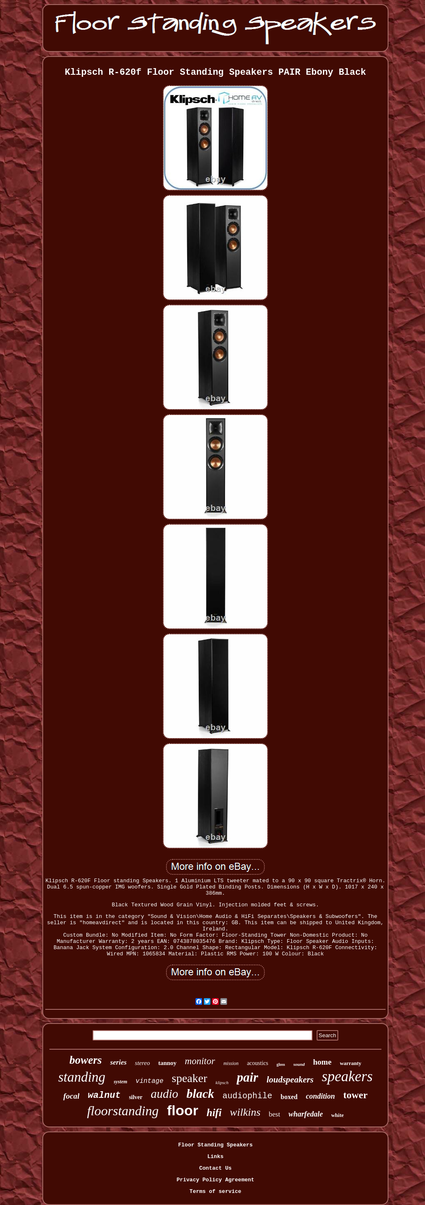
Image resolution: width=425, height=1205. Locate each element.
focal (71, 1096)
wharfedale (305, 1114)
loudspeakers (289, 1080)
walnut (104, 1095)
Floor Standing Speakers (215, 1145)
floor (182, 1110)
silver (136, 1097)
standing (81, 1077)
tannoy (167, 1063)
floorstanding (123, 1110)
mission (231, 1063)
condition (320, 1096)
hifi (214, 1112)
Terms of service (216, 1191)
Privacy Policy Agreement (215, 1180)
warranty (350, 1063)
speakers (347, 1076)
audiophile (247, 1096)
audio (164, 1093)
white (337, 1115)
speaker (190, 1078)
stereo (142, 1063)
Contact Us (215, 1168)
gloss (280, 1064)
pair (247, 1077)
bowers (85, 1060)
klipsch (221, 1082)
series (118, 1062)
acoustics (257, 1063)
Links (215, 1156)
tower (355, 1095)
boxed (289, 1096)
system (120, 1082)
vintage (150, 1081)
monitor (200, 1061)
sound (299, 1064)
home (322, 1062)
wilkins (245, 1112)
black (200, 1093)
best (274, 1114)
